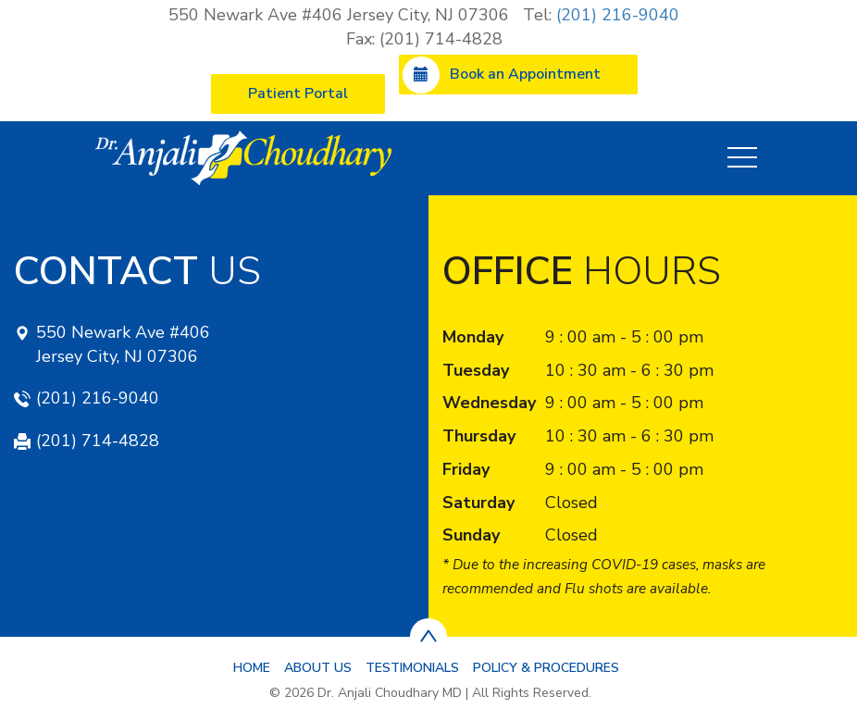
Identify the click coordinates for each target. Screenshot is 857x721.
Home (251, 668)
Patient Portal (298, 93)
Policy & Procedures (546, 668)
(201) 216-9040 (617, 15)
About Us (318, 668)
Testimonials (412, 668)
